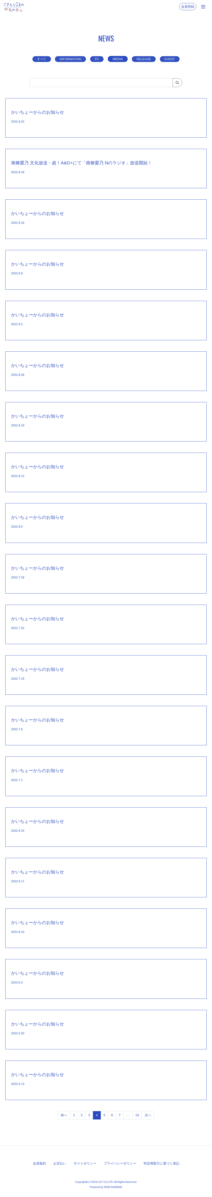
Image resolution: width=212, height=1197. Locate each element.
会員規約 (39, 1163)
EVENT (171, 59)
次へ (148, 1115)
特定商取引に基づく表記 (161, 1163)
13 (137, 1115)
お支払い (59, 1163)
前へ (64, 1115)
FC (97, 59)
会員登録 (187, 6)
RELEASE (144, 59)
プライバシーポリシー (120, 1163)
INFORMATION (70, 59)
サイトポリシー (85, 1163)
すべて (40, 59)
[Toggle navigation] (203, 6)
